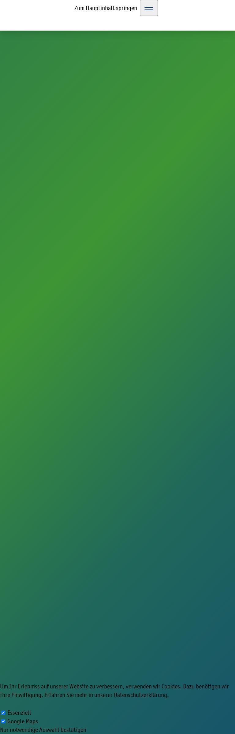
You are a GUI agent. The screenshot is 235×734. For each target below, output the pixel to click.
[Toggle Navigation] (149, 8)
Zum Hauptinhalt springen (105, 8)
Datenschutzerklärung (140, 695)
